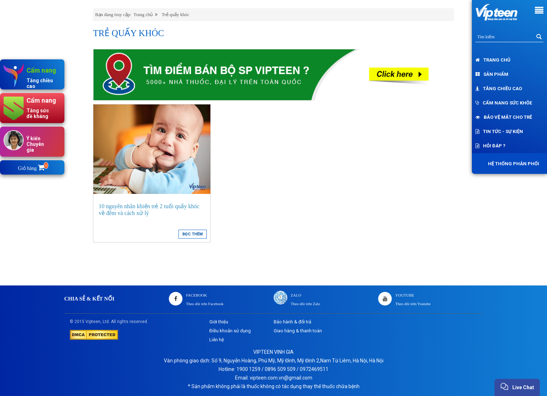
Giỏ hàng (32, 168)
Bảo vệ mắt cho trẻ (503, 117)
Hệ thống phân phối (511, 163)
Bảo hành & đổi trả (292, 321)
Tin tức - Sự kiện (499, 131)
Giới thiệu (218, 321)
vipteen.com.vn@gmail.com (281, 378)
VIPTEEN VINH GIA (273, 352)
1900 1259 (248, 369)
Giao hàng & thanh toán (298, 330)
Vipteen (93, 321)
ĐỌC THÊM (192, 234)
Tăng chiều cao (498, 88)
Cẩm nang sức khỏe (503, 103)
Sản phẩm (491, 74)
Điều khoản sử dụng (230, 330)
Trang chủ (493, 60)
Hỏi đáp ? (490, 145)
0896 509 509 (280, 369)
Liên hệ (216, 339)
